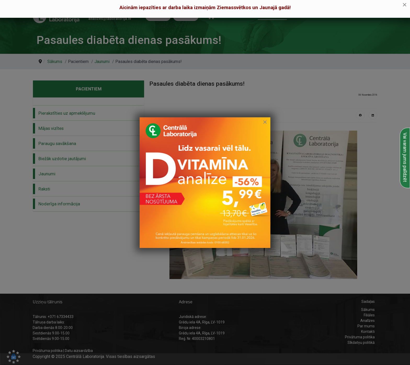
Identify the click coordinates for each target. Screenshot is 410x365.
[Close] (264, 122)
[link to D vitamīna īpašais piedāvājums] (205, 182)
